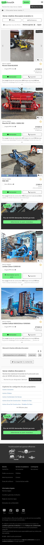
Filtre (12, 20)
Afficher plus (22, 407)
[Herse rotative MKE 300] (22, 161)
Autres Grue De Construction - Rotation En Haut (17, 404)
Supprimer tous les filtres (12, 25)
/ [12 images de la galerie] (39, 60)
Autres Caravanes (7, 389)
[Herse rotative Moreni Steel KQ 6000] (22, 46)
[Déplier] (22, 84)
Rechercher (36, 7)
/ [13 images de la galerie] (39, 318)
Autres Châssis (7, 393)
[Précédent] (2, 45)
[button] (42, 2)
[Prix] (38, 70)
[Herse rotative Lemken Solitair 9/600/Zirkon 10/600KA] (22, 303)
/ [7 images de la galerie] (40, 175)
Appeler (32, 77)
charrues (32, 355)
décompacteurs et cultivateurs (14, 355)
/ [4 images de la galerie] (40, 261)
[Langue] (39, 2)
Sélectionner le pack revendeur (22, 222)
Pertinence (32, 20)
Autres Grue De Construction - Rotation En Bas (17, 400)
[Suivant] (41, 45)
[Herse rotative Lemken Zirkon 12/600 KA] (22, 246)
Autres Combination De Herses (12, 397)
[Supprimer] (34, 25)
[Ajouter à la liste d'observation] (40, 64)
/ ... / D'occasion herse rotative (12, 10)
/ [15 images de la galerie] (39, 118)
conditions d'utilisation (7, 541)
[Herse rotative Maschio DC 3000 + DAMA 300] (22, 103)
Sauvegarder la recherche (22, 362)
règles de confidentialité (28, 539)
